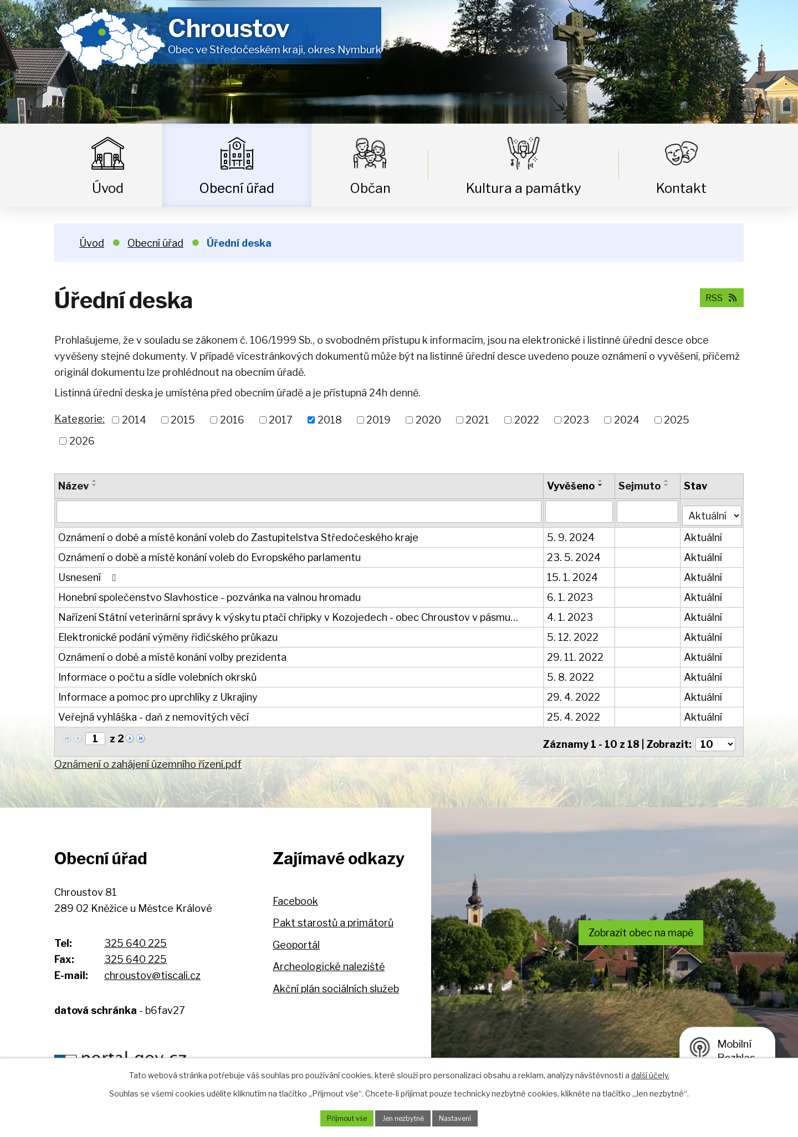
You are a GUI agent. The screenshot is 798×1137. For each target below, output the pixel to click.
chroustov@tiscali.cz (152, 966)
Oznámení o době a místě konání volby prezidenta (172, 653)
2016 (232, 420)
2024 (627, 420)
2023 (576, 420)
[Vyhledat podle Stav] (712, 510)
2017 (281, 420)
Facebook (295, 892)
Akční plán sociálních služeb (336, 980)
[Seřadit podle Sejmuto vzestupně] (667, 480)
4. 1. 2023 (571, 613)
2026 (82, 441)
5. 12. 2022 (574, 633)
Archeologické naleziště (329, 958)
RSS (717, 296)
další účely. (650, 1073)
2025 (676, 420)
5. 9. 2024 (572, 533)
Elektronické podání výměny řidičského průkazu (168, 633)
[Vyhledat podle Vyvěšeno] (580, 511)
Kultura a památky (523, 188)
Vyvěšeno (572, 486)
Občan (370, 188)
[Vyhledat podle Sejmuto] (648, 511)
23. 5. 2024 (575, 553)
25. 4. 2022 (574, 713)
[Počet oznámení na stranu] (715, 735)
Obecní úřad (236, 188)
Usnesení (89, 573)
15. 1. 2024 (573, 573)
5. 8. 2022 (571, 673)
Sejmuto (640, 486)
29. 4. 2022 (574, 693)
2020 (428, 420)
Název (73, 486)
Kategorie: (79, 419)
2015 (183, 420)
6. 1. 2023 (571, 593)
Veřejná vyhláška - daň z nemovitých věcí (153, 713)
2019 (378, 420)
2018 (330, 420)
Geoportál (296, 936)
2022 (526, 420)
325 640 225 (135, 935)
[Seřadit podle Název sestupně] (95, 485)
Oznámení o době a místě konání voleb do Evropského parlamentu (209, 553)
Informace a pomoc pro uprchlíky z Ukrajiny (158, 693)
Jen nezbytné (403, 1117)
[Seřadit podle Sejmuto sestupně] (667, 485)
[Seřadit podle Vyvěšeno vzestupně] (602, 480)
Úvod (108, 188)
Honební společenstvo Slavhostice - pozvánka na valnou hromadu (209, 593)
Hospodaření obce (274, 1053)
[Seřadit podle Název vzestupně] (95, 480)
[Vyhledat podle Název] (300, 511)
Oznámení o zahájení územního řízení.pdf (148, 755)
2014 (134, 420)
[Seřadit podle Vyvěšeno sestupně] (602, 485)
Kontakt (681, 188)
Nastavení (463, 1117)
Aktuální (704, 533)
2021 (477, 420)
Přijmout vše (338, 1117)
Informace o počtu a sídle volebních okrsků (157, 673)
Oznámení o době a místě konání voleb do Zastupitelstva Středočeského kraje (238, 533)
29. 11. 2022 (576, 653)
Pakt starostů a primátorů (333, 914)
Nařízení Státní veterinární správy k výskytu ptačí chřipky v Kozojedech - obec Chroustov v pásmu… (288, 613)
